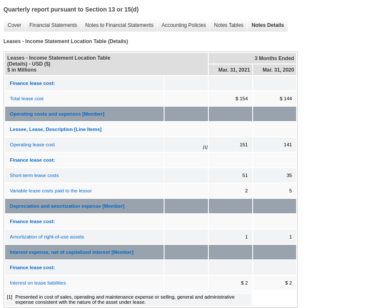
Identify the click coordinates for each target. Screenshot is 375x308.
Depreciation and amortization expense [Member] (67, 206)
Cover (14, 25)
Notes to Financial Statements (119, 25)
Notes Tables (228, 25)
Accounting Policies (184, 25)
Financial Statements (53, 25)
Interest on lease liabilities (38, 282)
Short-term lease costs (34, 175)
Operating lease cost (32, 144)
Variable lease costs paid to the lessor (51, 190)
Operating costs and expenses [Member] (57, 113)
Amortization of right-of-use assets (47, 236)
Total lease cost (26, 98)
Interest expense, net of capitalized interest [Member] (71, 252)
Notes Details (267, 25)
